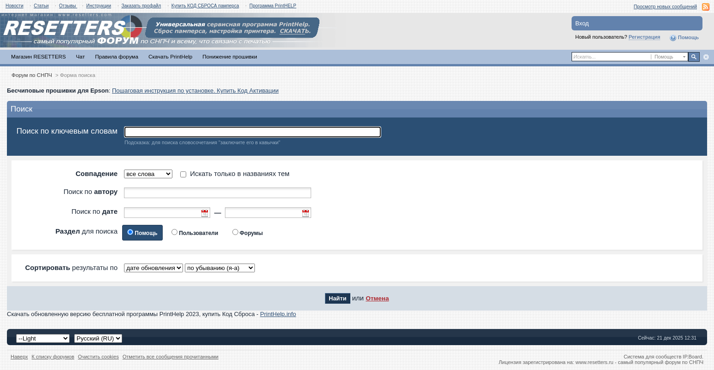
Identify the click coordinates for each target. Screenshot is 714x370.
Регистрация (645, 37)
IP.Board (692, 356)
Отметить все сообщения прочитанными (170, 356)
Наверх (19, 356)
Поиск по (91, 191)
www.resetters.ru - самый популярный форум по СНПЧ (639, 362)
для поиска (86, 231)
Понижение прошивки (229, 56)
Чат (80, 56)
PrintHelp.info (278, 314)
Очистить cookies (98, 356)
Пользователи (198, 233)
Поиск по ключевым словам (67, 131)
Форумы (251, 233)
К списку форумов (53, 356)
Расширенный (706, 57)
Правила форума (116, 56)
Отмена (377, 298)
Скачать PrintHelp (170, 56)
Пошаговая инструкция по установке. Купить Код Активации (195, 90)
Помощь (684, 37)
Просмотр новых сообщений (665, 6)
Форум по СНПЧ (32, 75)
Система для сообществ (652, 356)
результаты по (71, 267)
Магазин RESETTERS (38, 56)
